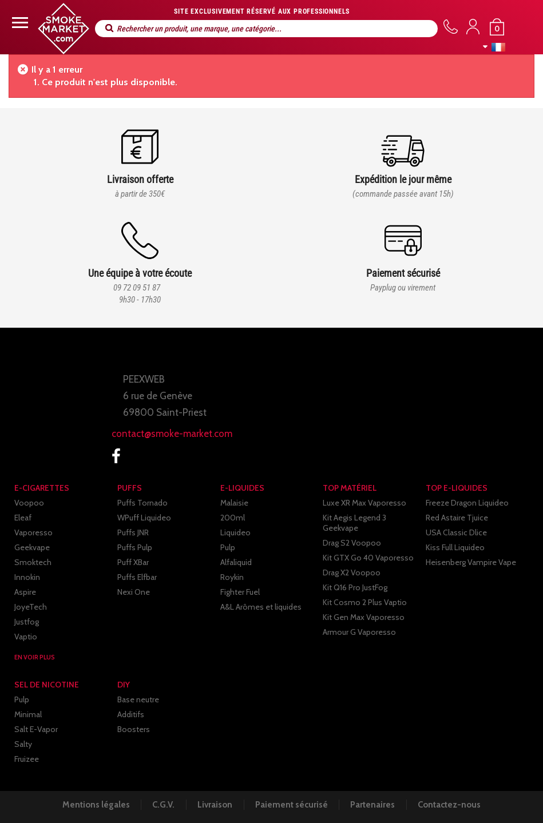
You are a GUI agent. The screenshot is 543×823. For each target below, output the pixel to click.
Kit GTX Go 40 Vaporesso (368, 557)
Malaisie (234, 503)
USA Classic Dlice (456, 532)
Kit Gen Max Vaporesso (364, 617)
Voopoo (29, 503)
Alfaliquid (236, 562)
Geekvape (32, 547)
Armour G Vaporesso (359, 632)
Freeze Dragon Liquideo (467, 503)
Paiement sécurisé (292, 805)
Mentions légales (92, 805)
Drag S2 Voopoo (352, 543)
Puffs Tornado (142, 503)
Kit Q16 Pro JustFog (355, 587)
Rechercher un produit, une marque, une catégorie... (109, 28)
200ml (232, 517)
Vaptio (25, 636)
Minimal (28, 714)
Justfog (26, 622)
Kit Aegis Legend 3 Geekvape (354, 522)
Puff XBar (133, 562)
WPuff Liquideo (144, 517)
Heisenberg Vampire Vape (471, 562)
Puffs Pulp (134, 547)
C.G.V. (161, 805)
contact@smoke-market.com (172, 433)
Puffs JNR (133, 532)
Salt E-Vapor (36, 729)
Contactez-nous (452, 805)
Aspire (25, 592)
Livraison (214, 805)
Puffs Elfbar (137, 577)
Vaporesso (33, 532)
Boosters (133, 729)
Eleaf (22, 517)
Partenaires (374, 805)
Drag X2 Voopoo (352, 572)
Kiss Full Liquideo (455, 547)
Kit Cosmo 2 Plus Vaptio (365, 602)
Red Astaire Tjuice (457, 517)
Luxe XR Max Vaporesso (364, 503)
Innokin (27, 577)
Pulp (227, 547)
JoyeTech (30, 607)
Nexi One (133, 592)
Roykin (232, 577)
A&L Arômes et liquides (261, 607)
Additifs (130, 714)
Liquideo (235, 532)
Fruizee (26, 759)
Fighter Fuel (240, 592)
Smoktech (32, 562)
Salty (23, 744)
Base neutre (138, 699)
